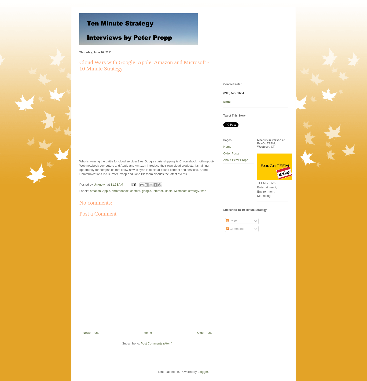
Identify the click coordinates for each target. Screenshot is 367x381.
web (203, 191)
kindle (168, 191)
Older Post (204, 332)
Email (227, 101)
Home (148, 332)
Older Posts (231, 153)
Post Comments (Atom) (156, 343)
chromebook (120, 191)
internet (158, 191)
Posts (231, 221)
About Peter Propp (235, 160)
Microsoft (180, 191)
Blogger (203, 372)
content (135, 191)
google (146, 191)
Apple (106, 191)
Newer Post (91, 332)
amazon (95, 191)
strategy (193, 191)
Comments (235, 229)
